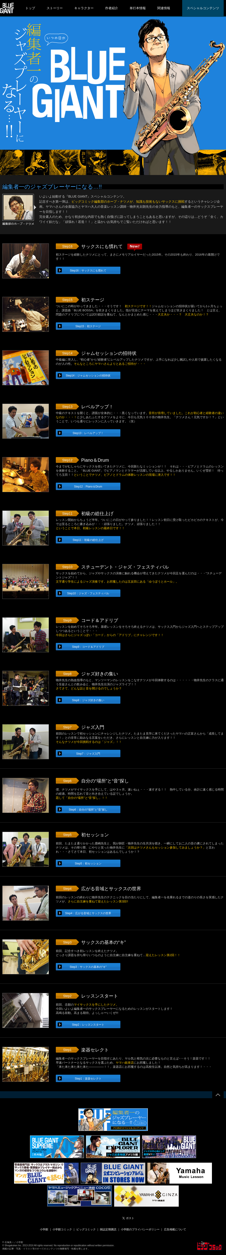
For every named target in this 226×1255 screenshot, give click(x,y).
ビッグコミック (86, 1229)
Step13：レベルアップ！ (88, 433)
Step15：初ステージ (88, 326)
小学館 (44, 1229)
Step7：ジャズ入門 (88, 753)
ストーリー (55, 8)
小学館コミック (62, 1229)
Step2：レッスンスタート (88, 1024)
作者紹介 (111, 8)
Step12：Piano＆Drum (88, 486)
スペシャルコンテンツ (203, 8)
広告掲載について (175, 1229)
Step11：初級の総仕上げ (88, 540)
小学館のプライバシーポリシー (140, 1229)
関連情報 (163, 8)
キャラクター (84, 8)
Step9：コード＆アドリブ (88, 646)
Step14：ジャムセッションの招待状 (88, 375)
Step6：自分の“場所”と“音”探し (88, 809)
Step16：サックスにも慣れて (88, 270)
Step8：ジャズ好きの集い (88, 700)
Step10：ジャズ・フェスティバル (88, 593)
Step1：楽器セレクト (88, 1078)
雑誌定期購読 (108, 1229)
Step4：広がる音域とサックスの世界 (88, 913)
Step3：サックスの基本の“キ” (88, 967)
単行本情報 (138, 8)
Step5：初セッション (88, 863)
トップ (30, 8)
